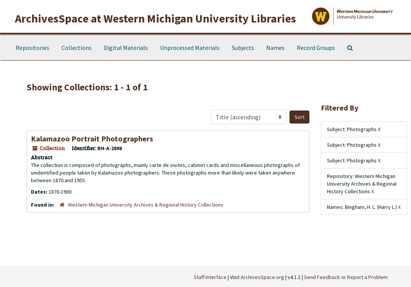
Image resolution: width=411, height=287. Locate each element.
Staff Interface (210, 277)
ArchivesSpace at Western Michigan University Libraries (155, 18)
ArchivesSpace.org (262, 277)
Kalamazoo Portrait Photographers (92, 138)
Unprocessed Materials (190, 47)
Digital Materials (126, 47)
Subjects (243, 47)
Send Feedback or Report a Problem (346, 277)
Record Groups (316, 47)
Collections (76, 47)
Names (275, 47)
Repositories (32, 47)
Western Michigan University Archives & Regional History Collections (145, 204)
